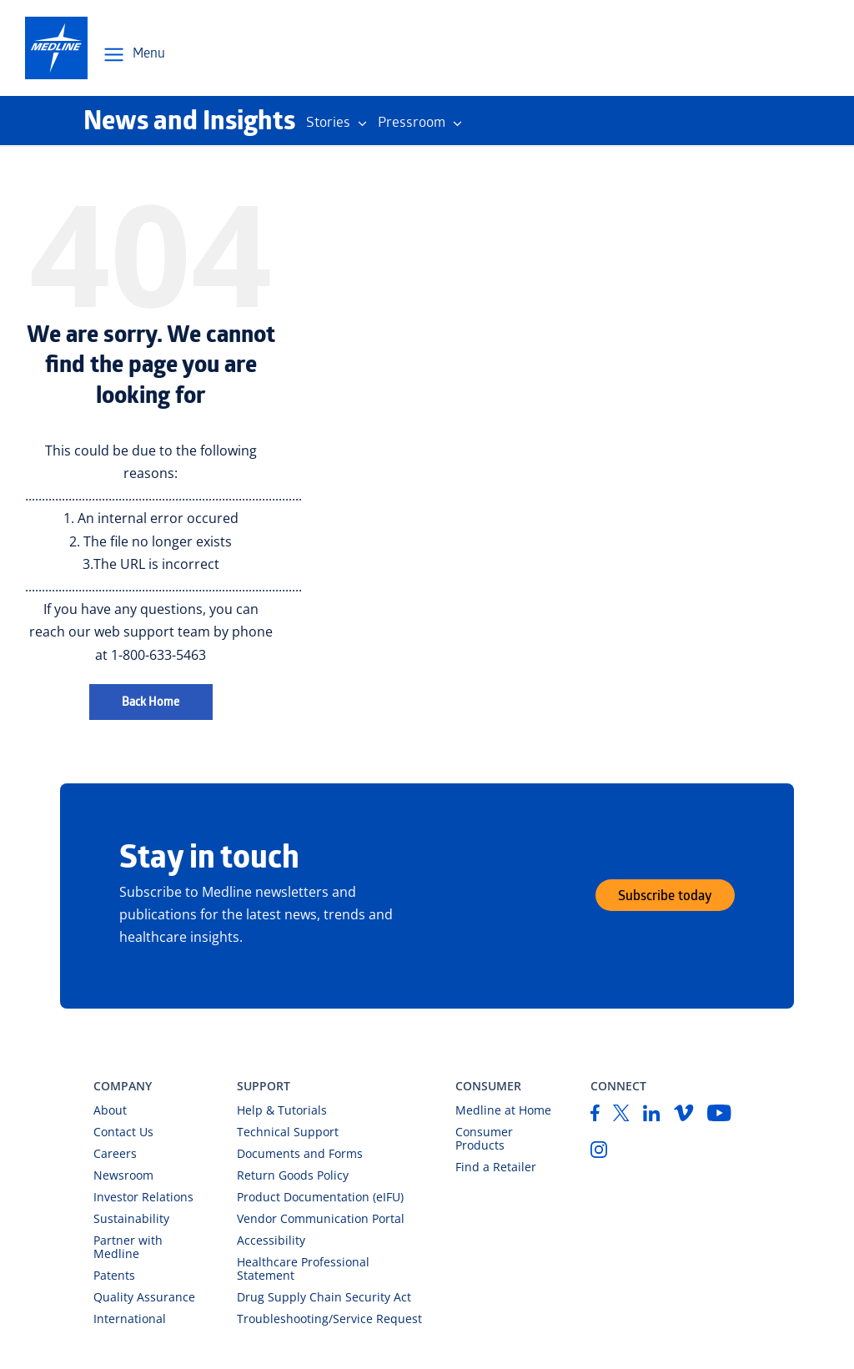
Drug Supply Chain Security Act (324, 1297)
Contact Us (123, 1132)
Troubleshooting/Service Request (329, 1318)
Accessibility (271, 1240)
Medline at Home (503, 1110)
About (110, 1110)
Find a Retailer (495, 1167)
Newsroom (123, 1175)
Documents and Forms (300, 1153)
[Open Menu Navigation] (133, 55)
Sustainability (131, 1218)
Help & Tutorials (282, 1110)
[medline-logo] (56, 48)
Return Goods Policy (293, 1175)
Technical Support (288, 1132)
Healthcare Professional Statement (303, 1268)
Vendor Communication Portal (320, 1218)
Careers (115, 1153)
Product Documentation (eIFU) (320, 1197)
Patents (114, 1275)
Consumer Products (484, 1138)
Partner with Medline (128, 1246)
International (129, 1318)
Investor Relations (143, 1197)
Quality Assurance (144, 1297)
